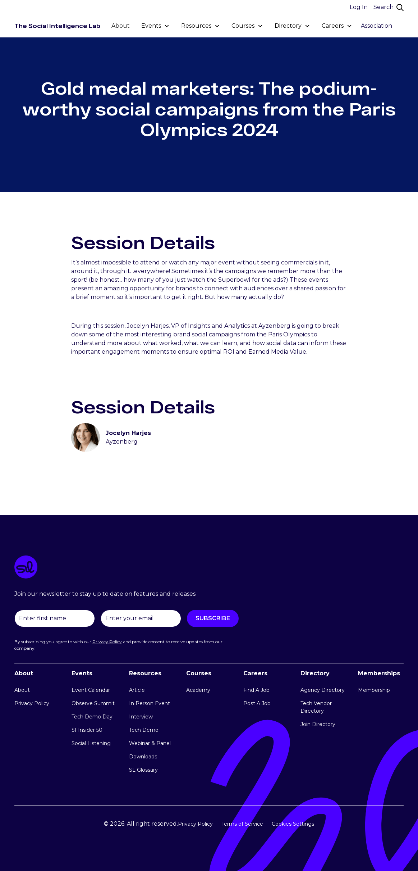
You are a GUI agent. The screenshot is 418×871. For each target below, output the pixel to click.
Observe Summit (93, 703)
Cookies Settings (293, 824)
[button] (155, 26)
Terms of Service (242, 824)
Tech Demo (144, 730)
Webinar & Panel (150, 743)
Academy (198, 690)
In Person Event (149, 703)
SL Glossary (143, 770)
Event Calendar (91, 690)
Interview (141, 716)
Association (376, 25)
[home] (57, 26)
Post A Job (257, 703)
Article (137, 690)
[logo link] (209, 568)
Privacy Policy (31, 703)
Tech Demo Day (92, 716)
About (120, 25)
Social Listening (91, 743)
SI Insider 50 (87, 730)
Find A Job (256, 690)
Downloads (143, 756)
